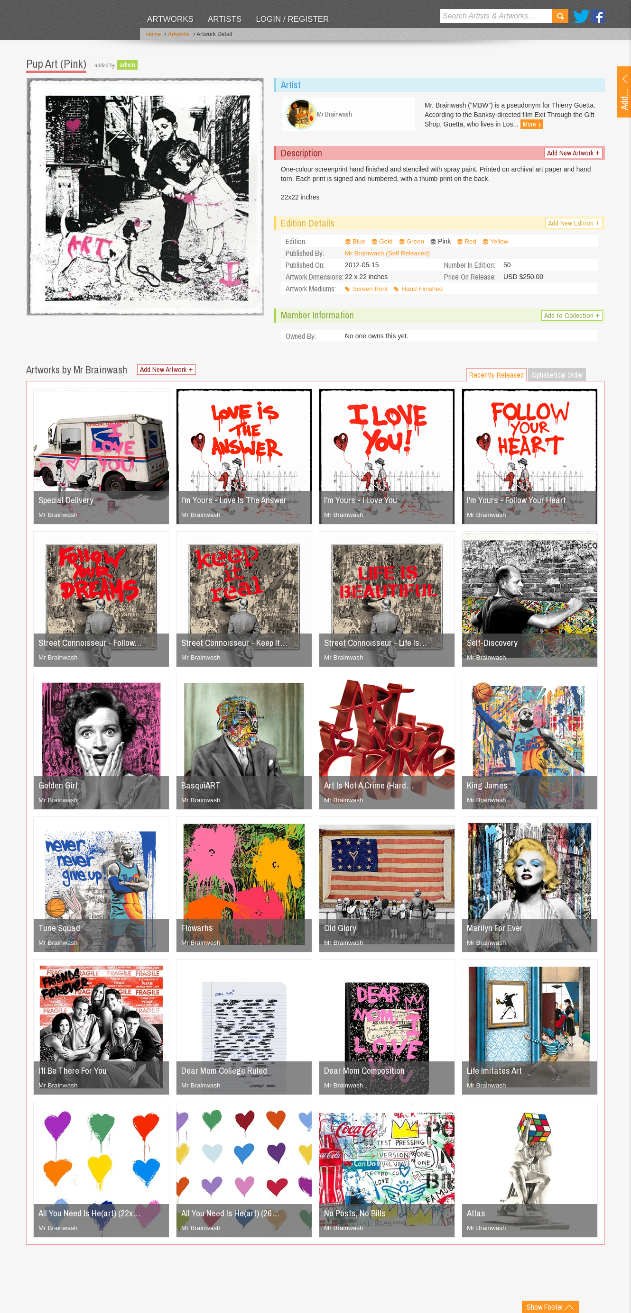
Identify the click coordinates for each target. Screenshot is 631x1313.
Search (560, 16)
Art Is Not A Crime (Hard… (371, 788)
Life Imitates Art (496, 1074)
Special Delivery (67, 503)
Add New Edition (573, 227)
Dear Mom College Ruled (227, 1074)
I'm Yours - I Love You (364, 503)
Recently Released (496, 378)
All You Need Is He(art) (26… (233, 1216)
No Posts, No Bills (357, 1216)
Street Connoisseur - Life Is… (378, 646)
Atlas (476, 1216)
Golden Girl (59, 788)
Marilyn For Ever (496, 931)
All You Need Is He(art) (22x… (92, 1216)
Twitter (581, 16)
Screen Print (371, 292)
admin (127, 64)
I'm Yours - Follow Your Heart (520, 503)
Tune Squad (60, 931)
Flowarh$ (197, 931)
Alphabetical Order (557, 378)
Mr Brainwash (58, 518)
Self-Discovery (493, 646)
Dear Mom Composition (367, 1074)
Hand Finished (424, 292)
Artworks (170, 19)
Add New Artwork (573, 156)
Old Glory (341, 931)
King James (488, 788)
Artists (224, 19)
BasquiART (201, 788)
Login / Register (292, 19)
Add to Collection (571, 319)
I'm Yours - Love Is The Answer (238, 503)
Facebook (598, 16)
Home (153, 34)
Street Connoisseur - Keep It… (238, 646)
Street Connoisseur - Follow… (93, 646)
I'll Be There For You (75, 1074)
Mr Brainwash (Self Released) (389, 257)
